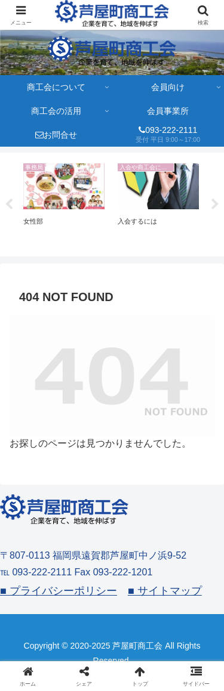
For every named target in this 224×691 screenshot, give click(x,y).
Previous (9, 204)
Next (215, 204)
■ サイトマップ (165, 591)
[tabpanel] (64, 202)
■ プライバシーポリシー (58, 591)
